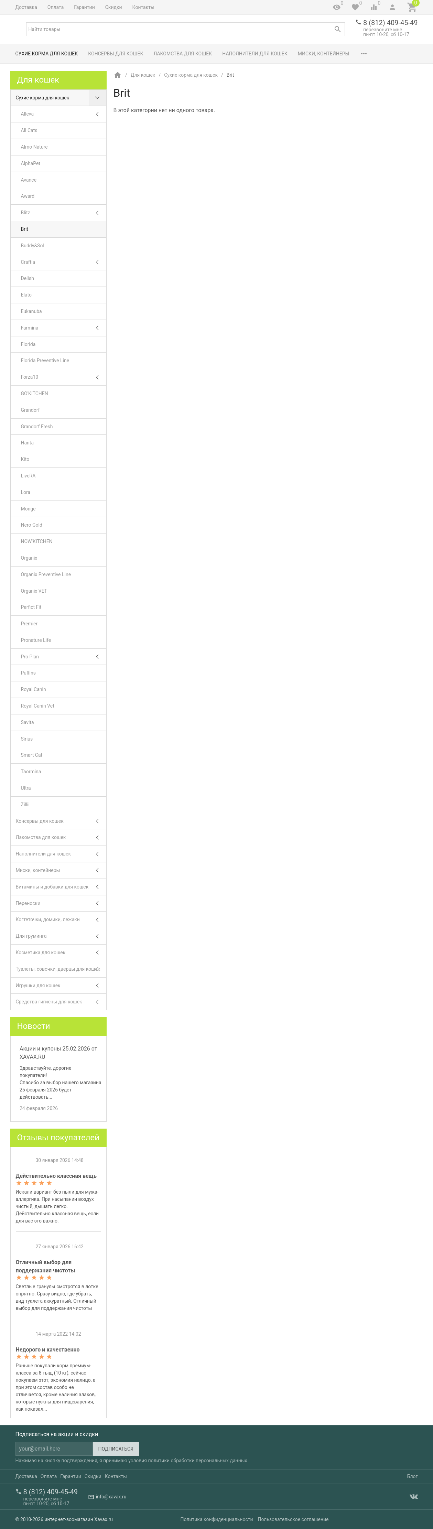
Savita (27, 722)
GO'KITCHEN (34, 393)
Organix (29, 558)
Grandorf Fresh (37, 426)
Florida (28, 344)
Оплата (55, 7)
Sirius (27, 739)
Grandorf (30, 410)
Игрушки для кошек (61, 986)
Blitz (63, 213)
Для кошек (142, 75)
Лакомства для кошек (182, 53)
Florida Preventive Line (45, 360)
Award (28, 196)
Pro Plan (63, 657)
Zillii (25, 804)
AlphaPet (30, 163)
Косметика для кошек (61, 953)
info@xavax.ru (111, 1496)
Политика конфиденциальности (217, 1519)
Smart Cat (32, 755)
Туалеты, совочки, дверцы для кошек (61, 969)
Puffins (28, 673)
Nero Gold (31, 525)
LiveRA (28, 475)
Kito (25, 459)
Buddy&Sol (32, 245)
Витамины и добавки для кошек (61, 887)
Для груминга (61, 936)
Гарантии (84, 7)
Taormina (31, 771)
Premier (29, 623)
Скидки (113, 7)
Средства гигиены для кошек (61, 1002)
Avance (29, 180)
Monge (28, 509)
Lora (26, 492)
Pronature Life (36, 640)
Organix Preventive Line (46, 574)
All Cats (29, 130)
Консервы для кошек (115, 53)
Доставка (26, 7)
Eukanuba (31, 311)
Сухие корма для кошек (46, 53)
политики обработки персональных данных (197, 1460)
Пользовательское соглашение (293, 1519)
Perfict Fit (31, 607)
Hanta (27, 442)
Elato (26, 295)
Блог (412, 1476)
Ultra (26, 788)
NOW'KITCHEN (37, 541)
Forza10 (63, 377)
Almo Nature (34, 147)
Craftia (63, 262)
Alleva (63, 114)
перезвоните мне (382, 29)
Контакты (143, 7)
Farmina (63, 328)
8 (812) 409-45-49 (390, 23)
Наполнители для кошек (255, 53)
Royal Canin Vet (37, 706)
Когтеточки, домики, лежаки (61, 920)
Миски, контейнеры (323, 53)
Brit (24, 229)
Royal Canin (33, 689)
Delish (27, 278)
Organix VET (34, 591)
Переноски (61, 903)
